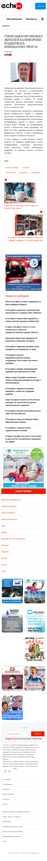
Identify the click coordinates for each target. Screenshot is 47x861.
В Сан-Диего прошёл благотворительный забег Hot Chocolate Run (23, 412)
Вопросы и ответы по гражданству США (16, 812)
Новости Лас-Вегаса (9, 519)
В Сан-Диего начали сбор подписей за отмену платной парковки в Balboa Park (22, 320)
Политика (5, 552)
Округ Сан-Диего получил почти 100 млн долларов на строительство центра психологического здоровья (22, 402)
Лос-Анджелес (7, 784)
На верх (24, 728)
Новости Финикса (8, 513)
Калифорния (35, 172)
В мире (4, 532)
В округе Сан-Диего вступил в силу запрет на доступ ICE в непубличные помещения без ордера (23, 439)
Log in (40, 6)
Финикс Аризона (8, 794)
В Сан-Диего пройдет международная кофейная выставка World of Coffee (21, 370)
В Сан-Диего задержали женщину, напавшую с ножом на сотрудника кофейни (19, 391)
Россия (4, 565)
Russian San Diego (12, 167)
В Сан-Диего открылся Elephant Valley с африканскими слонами (22, 420)
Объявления (14, 19)
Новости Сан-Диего (9, 506)
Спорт (3, 571)
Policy (5, 841)
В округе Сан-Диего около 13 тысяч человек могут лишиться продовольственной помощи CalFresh (21, 329)
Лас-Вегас (6, 799)
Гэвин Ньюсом (11, 172)
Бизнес (5, 804)
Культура (4, 545)
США (3, 526)
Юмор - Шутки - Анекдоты (11, 817)
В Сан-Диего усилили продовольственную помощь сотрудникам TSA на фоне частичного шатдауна (21, 359)
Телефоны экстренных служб (13, 827)
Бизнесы (31, 19)
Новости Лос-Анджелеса (11, 500)
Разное (4, 558)
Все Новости (7, 779)
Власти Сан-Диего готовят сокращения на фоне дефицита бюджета (23, 303)
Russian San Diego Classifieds (13, 831)
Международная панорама (12, 836)
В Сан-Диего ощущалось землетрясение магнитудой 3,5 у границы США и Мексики (23, 311)
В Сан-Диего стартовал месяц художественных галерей (18, 429)
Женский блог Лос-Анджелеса (13, 539)
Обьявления (7, 821)
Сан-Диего (25, 167)
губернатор (23, 172)
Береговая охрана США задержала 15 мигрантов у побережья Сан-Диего (21, 339)
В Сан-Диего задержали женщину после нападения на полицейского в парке (22, 348)
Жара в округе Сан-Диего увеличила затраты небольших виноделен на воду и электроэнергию (23, 380)
